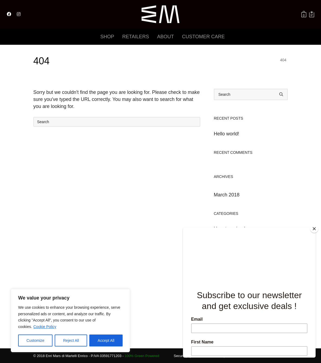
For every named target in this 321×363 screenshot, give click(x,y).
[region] (70, 320)
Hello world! (226, 133)
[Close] (314, 229)
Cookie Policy (44, 326)
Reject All (71, 340)
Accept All (106, 340)
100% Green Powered (142, 356)
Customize (35, 340)
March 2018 (227, 195)
